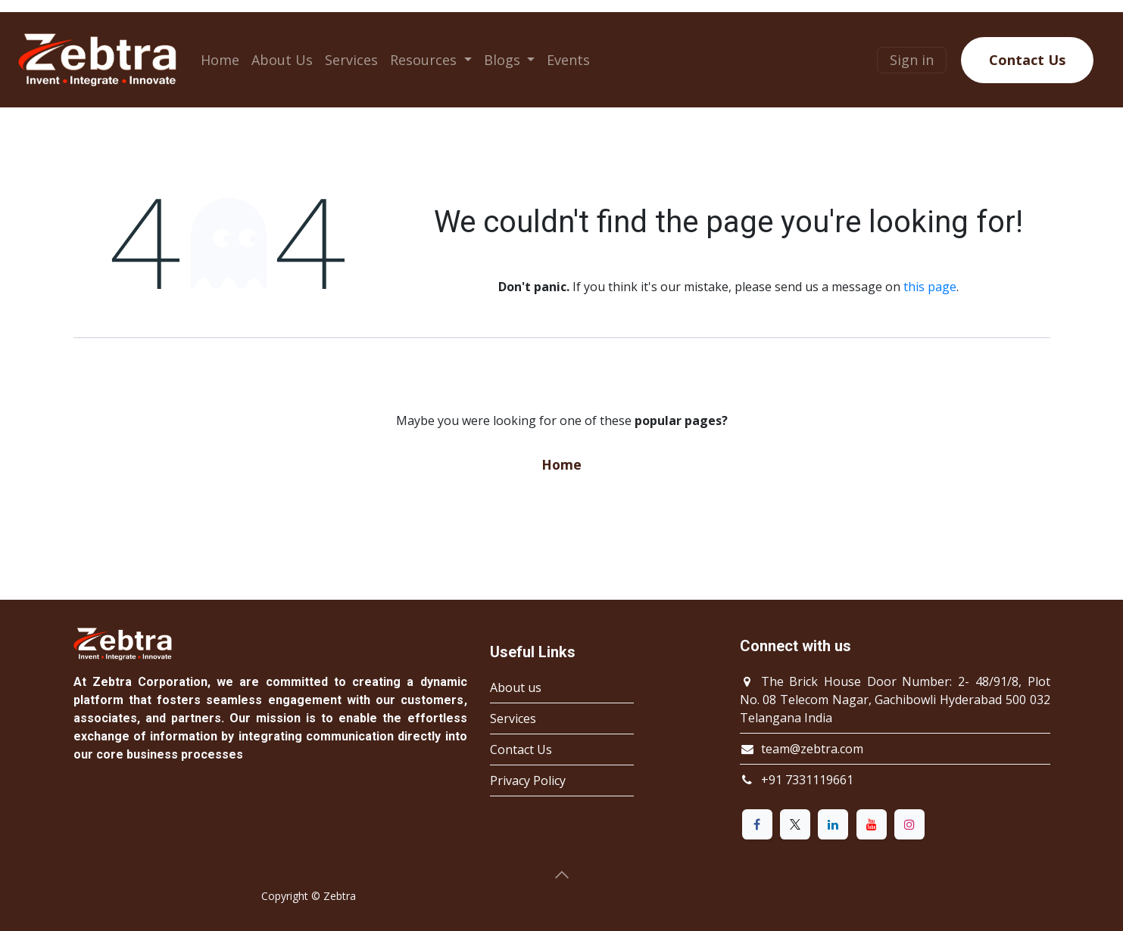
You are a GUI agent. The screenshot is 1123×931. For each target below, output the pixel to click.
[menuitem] (220, 60)
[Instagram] (909, 824)
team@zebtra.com (812, 748)
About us (515, 687)
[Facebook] (757, 824)
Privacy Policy (528, 780)
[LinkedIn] (833, 824)
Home (561, 464)
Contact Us (1027, 60)
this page (929, 286)
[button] (562, 876)
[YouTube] (871, 824)
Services (513, 718)
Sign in (912, 60)
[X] (795, 824)
